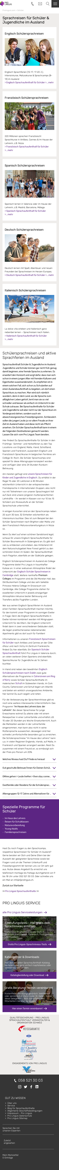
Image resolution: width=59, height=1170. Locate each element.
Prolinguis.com (9, 10)
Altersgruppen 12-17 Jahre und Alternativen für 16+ (28, 793)
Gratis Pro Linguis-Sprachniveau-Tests (27, 944)
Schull (18, 683)
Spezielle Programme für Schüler (24, 809)
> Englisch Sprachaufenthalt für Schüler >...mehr (29, 82)
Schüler (20, 10)
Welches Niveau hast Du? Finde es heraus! (24, 759)
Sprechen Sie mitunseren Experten (11, 1129)
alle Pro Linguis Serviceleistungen (22, 912)
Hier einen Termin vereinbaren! (27, 1008)
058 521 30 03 (30, 1080)
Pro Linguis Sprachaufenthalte (20, 891)
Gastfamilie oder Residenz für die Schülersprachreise (29, 785)
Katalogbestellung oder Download (27, 975)
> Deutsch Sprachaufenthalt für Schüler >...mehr (29, 275)
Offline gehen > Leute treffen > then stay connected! (29, 776)
